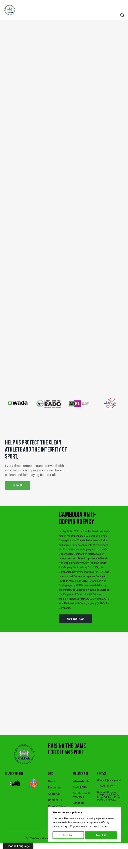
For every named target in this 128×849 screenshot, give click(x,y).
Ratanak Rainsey (94, 844)
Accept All (101, 835)
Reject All (68, 835)
